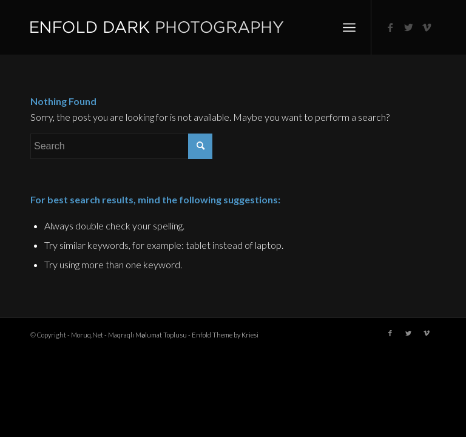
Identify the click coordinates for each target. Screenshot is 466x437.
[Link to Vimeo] (426, 27)
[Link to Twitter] (408, 27)
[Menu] (349, 27)
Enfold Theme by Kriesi (225, 335)
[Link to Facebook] (390, 27)
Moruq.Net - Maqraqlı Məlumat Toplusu (129, 335)
